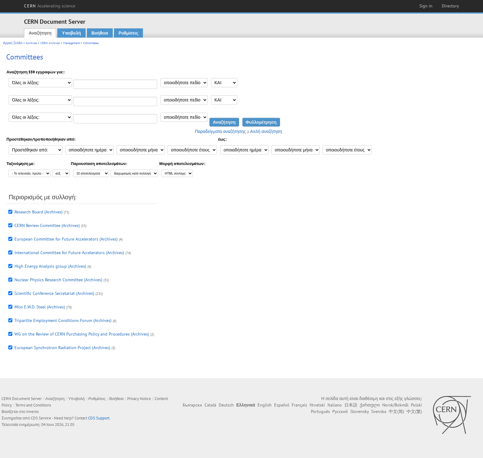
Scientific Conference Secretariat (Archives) (54, 293)
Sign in (425, 6)
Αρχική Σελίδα (12, 43)
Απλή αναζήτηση (266, 131)
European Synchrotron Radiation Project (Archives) (62, 347)
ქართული (370, 405)
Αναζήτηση (40, 33)
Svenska (378, 411)
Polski (416, 405)
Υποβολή (71, 33)
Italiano (334, 405)
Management (71, 43)
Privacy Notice (139, 398)
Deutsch (226, 405)
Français (299, 405)
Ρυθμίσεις (128, 33)
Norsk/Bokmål (395, 405)
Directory (450, 6)
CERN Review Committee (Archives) (47, 225)
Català (210, 405)
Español (281, 405)
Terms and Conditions (33, 405)
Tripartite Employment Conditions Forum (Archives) (63, 320)
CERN (49, 6)
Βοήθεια (99, 33)
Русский (340, 411)
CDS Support (98, 418)
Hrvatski (317, 405)
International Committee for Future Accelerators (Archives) (69, 252)
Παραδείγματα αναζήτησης (220, 131)
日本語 (350, 405)
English (265, 405)
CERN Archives (50, 43)
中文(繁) (414, 411)
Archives (31, 43)
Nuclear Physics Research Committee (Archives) (58, 280)
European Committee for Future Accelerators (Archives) (66, 239)
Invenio (32, 411)
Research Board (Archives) (38, 212)
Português (320, 411)
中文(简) (396, 411)
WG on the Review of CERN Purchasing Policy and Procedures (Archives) (81, 334)
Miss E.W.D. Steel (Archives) (39, 307)
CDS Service (41, 418)
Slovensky (359, 411)
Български (192, 405)
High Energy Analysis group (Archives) (50, 266)
